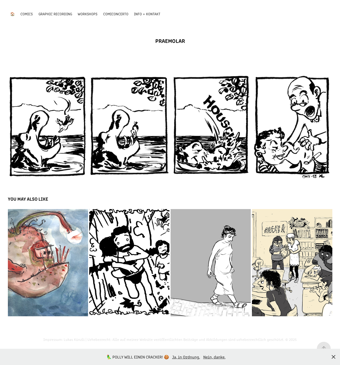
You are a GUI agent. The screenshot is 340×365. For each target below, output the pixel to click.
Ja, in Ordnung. (186, 357)
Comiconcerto (115, 13)
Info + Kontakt (147, 13)
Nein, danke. (214, 357)
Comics (26, 13)
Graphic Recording (55, 13)
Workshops (87, 13)
